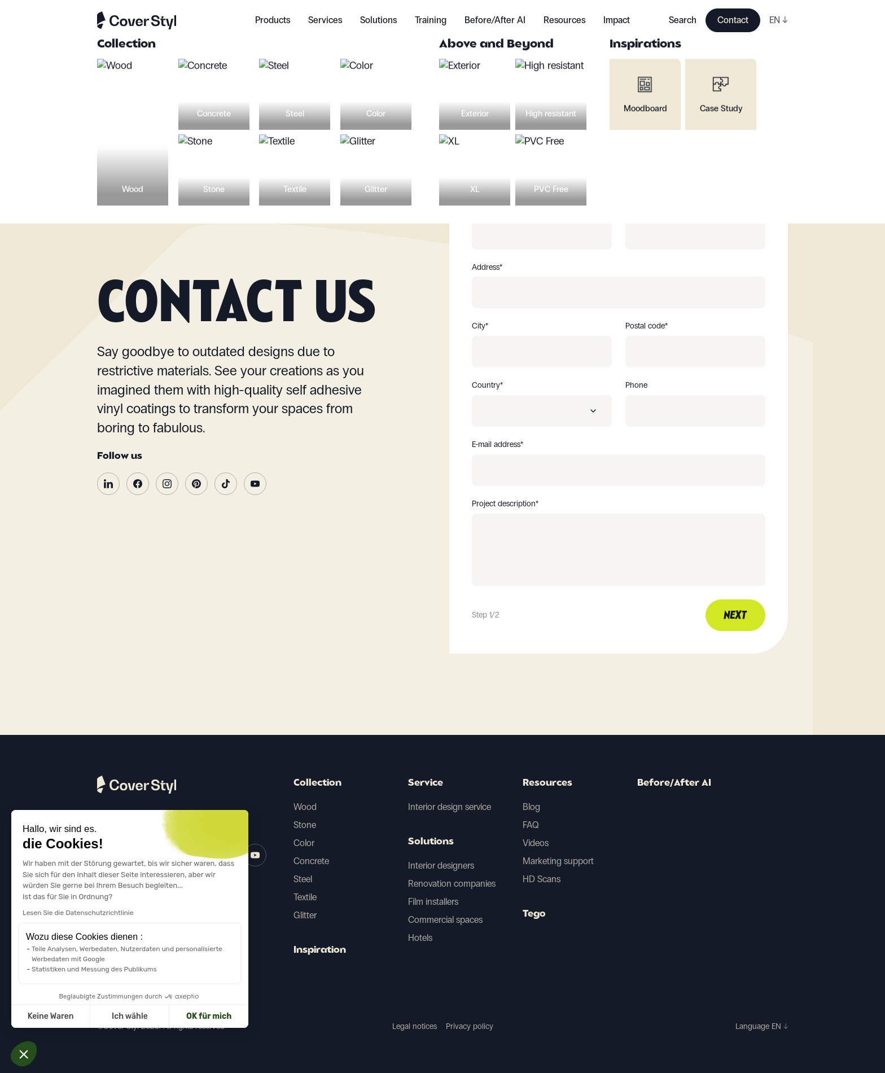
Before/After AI (495, 20)
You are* (486, 149)
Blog (531, 807)
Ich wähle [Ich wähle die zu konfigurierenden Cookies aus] (46, 1016)
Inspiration (319, 950)
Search (682, 20)
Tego (534, 914)
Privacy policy (469, 1026)
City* (480, 326)
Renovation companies (452, 883)
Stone (304, 825)
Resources (547, 783)
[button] (23, 1053)
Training (430, 20)
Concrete (311, 861)
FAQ (531, 825)
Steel (302, 879)
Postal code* (646, 326)
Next (735, 615)
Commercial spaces (445, 919)
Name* (636, 208)
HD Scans (541, 879)
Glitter (305, 915)
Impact (616, 20)
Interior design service (449, 807)
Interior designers (441, 865)
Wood (305, 807)
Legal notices (414, 1026)
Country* (487, 385)
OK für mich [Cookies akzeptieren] (125, 1016)
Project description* (505, 504)
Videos (536, 843)
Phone (636, 385)
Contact (732, 20)
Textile (305, 897)
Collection (317, 783)
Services (325, 20)
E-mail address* (497, 444)
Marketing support (558, 861)
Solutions (431, 842)
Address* (487, 267)
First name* (491, 208)
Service (425, 783)
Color (303, 843)
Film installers (433, 901)
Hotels (420, 937)
